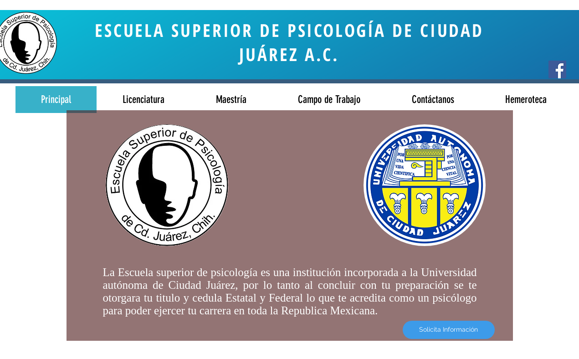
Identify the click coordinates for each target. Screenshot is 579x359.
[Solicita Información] (449, 330)
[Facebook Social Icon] (557, 69)
